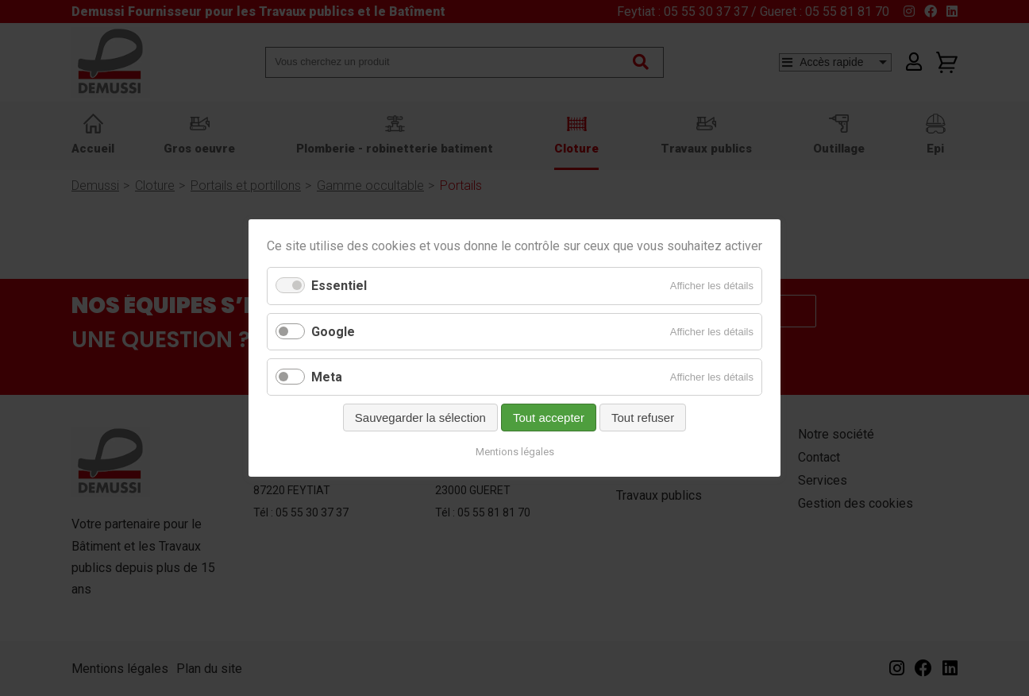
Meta (326, 377)
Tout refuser (642, 417)
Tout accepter (548, 417)
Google (333, 331)
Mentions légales (515, 452)
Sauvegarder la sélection (420, 417)
